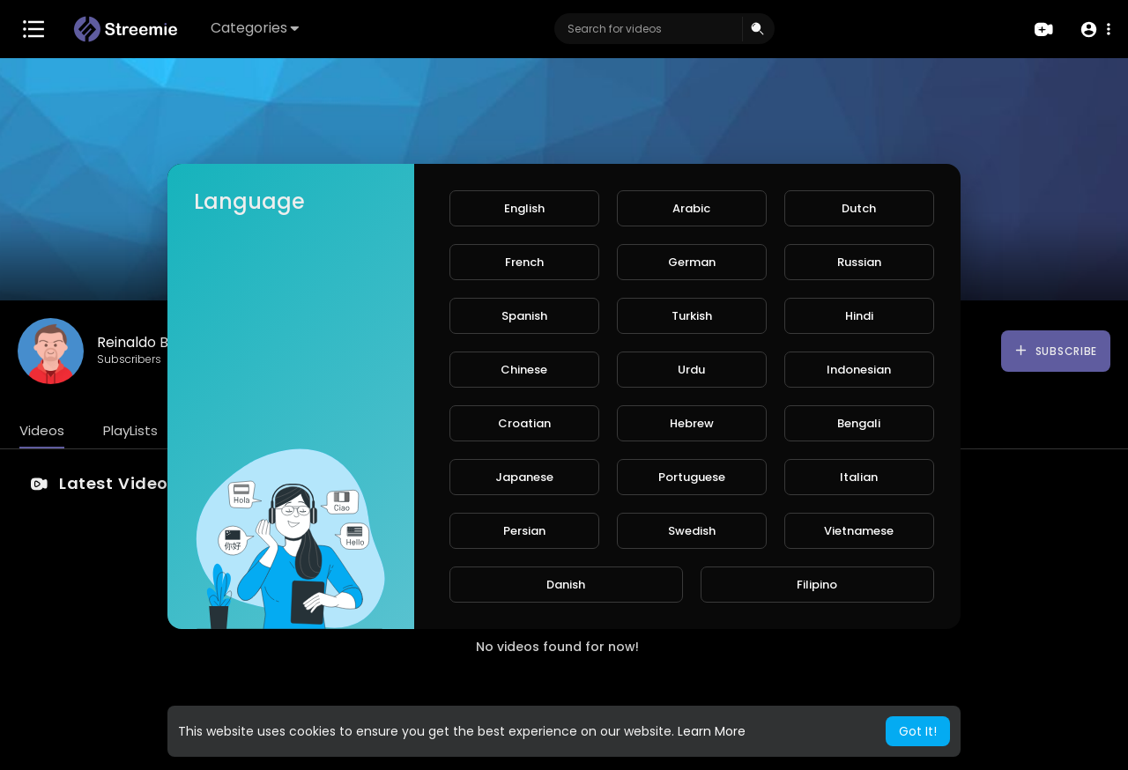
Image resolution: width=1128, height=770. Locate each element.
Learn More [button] (712, 731)
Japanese (524, 477)
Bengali (858, 423)
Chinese (524, 369)
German (692, 262)
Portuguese (691, 477)
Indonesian (859, 369)
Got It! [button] (918, 731)
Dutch (859, 208)
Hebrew (692, 423)
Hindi (859, 315)
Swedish (692, 530)
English (524, 208)
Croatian (524, 423)
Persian (524, 530)
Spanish (524, 315)
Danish (565, 584)
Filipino (817, 584)
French (524, 262)
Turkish (692, 315)
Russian (859, 262)
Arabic (691, 208)
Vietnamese (859, 530)
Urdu (691, 369)
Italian (859, 477)
